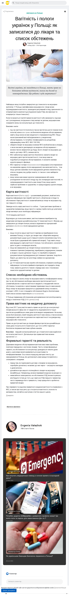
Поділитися (8, 11)
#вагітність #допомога (13, 406)
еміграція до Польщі (34, 13)
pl (60, 373)
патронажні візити (34, 165)
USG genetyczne (31, 300)
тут (16, 337)
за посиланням (38, 294)
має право (26, 132)
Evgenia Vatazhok (33, 43)
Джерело (10, 395)
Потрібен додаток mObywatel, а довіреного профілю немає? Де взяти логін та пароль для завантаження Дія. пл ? (32, 517)
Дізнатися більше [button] (60, 588)
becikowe (18, 226)
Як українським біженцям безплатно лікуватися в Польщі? (29, 556)
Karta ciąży (24, 195)
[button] (39, 3)
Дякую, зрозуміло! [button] (9, 590)
